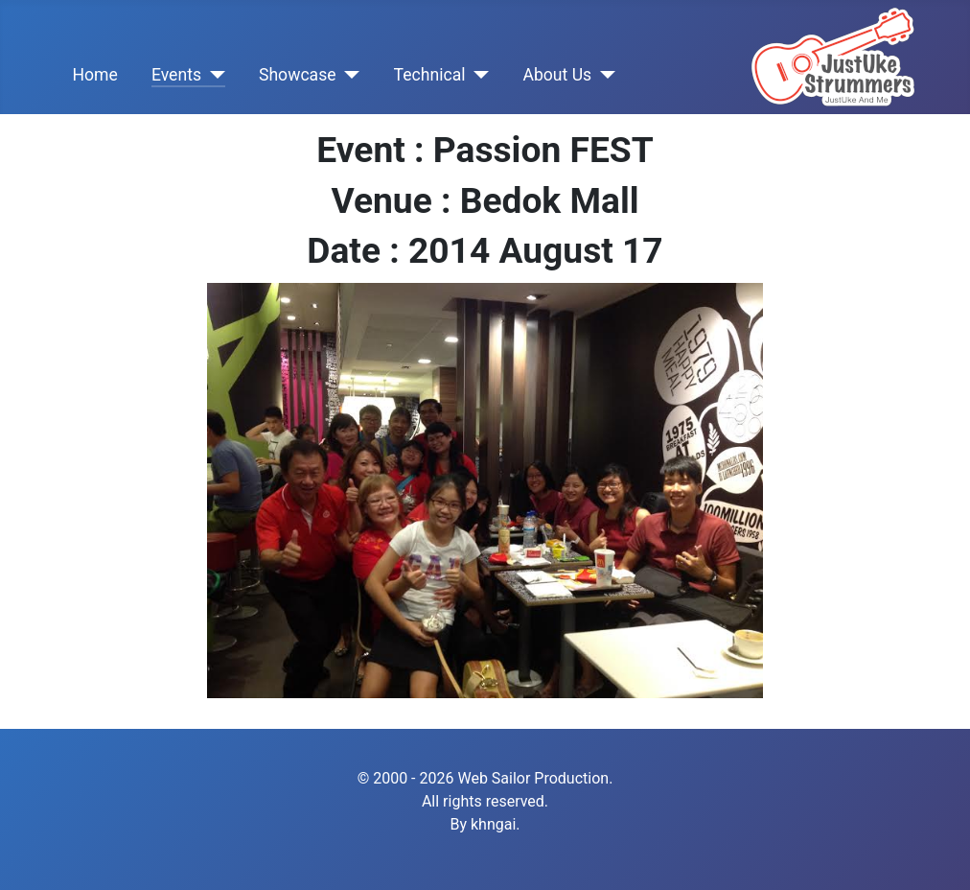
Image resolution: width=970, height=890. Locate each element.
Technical (430, 74)
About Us (556, 74)
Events (176, 74)
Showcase (297, 74)
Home (94, 74)
